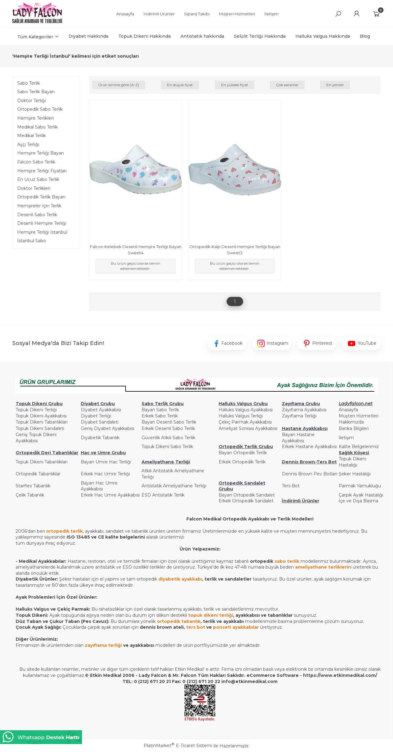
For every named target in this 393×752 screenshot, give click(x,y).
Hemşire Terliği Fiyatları (42, 171)
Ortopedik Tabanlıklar (38, 474)
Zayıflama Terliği (299, 416)
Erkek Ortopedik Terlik (242, 462)
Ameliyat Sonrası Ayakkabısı (248, 428)
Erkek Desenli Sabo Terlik (168, 428)
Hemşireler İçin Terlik (39, 206)
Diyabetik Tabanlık (100, 437)
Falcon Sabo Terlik (36, 162)
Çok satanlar (287, 84)
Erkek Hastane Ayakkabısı (309, 446)
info (226, 681)
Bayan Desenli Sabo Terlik (169, 422)
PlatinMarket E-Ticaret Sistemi (178, 745)
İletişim (346, 437)
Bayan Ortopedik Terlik (243, 452)
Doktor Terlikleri (33, 188)
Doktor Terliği (31, 100)
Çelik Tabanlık (30, 495)
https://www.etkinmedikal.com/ (340, 675)
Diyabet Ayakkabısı (101, 409)
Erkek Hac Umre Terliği (105, 474)
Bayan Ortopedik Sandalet (247, 495)
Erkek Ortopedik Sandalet (246, 501)
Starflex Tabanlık (33, 486)
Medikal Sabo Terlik (37, 127)
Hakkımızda (351, 422)
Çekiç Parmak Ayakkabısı (245, 422)
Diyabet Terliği (96, 416)
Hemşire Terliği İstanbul (42, 232)
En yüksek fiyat (234, 84)
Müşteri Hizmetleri (359, 416)
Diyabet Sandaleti (100, 422)
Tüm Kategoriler (35, 37)
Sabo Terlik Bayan (36, 91)
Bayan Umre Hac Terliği (106, 462)
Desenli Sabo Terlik (37, 214)
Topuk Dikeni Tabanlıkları (42, 422)
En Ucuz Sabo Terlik (38, 179)
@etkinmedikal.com (254, 681)
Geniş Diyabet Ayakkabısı (107, 428)
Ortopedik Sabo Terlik (40, 109)
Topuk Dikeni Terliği (36, 409)
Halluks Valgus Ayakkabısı (246, 409)
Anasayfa (348, 409)
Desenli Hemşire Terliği (41, 223)
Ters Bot (291, 486)
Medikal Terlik (31, 135)
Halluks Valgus (32, 609)
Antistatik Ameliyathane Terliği (174, 486)
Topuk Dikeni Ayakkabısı (41, 416)
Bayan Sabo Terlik (160, 409)
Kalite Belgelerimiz (359, 446)
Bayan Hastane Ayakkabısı (298, 437)
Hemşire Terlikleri (35, 118)
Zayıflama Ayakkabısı (304, 409)
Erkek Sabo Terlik (160, 416)
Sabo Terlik (28, 83)
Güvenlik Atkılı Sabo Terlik (168, 437)
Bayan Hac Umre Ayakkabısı (99, 486)
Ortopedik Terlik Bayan (41, 197)
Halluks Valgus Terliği (241, 416)
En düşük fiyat (180, 84)
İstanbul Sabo (31, 241)
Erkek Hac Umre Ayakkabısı (110, 495)
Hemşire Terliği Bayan (40, 153)
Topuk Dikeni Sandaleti (40, 428)
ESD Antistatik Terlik (163, 495)
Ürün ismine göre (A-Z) (118, 84)
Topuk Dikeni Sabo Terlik (167, 446)
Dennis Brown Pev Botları (309, 474)
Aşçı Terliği (28, 144)
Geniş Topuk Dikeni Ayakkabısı (36, 437)
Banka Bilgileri (354, 428)
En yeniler (335, 84)
